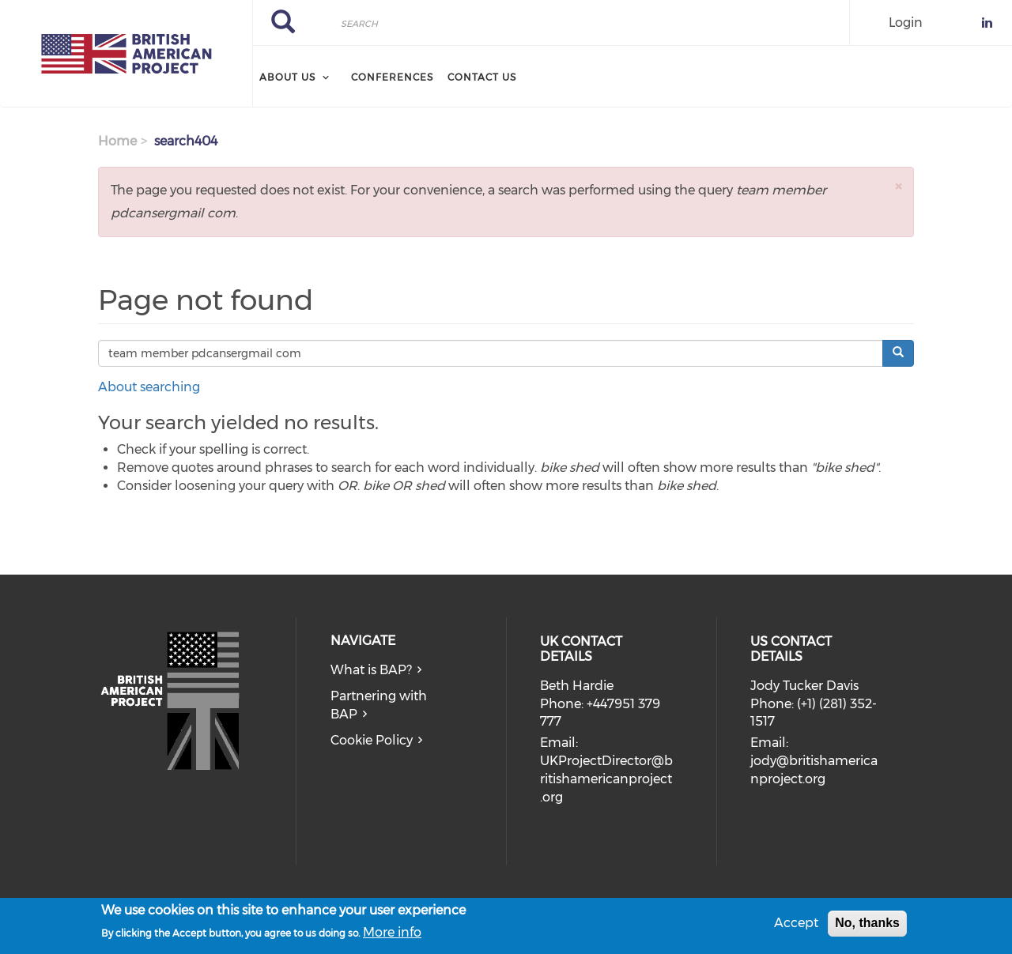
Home (117, 141)
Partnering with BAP (378, 705)
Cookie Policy (371, 740)
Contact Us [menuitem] (481, 77)
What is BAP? (371, 669)
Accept (796, 926)
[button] (898, 186)
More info (392, 935)
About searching (149, 386)
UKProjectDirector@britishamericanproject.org (606, 779)
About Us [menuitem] (287, 77)
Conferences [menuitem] (392, 77)
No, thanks (867, 926)
